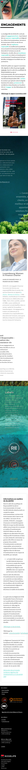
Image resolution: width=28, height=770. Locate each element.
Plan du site (3, 768)
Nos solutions (5, 692)
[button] (11, 132)
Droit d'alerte (4, 763)
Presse (3, 694)
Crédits (2, 766)
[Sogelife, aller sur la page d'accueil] (14, 2)
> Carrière (3, 719)
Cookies (3, 765)
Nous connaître (5, 690)
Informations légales (6, 761)
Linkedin (3, 746)
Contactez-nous (5, 721)
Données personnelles (6, 759)
